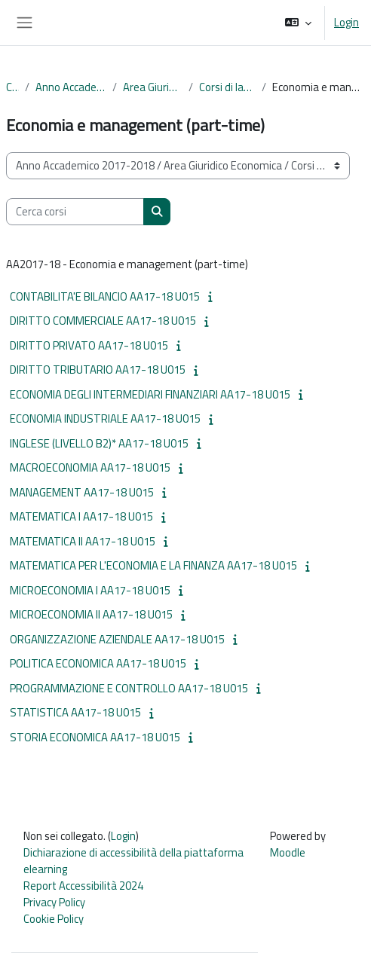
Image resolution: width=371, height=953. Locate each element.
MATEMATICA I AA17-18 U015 (81, 516)
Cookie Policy (53, 918)
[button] (298, 22)
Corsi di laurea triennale (227, 87)
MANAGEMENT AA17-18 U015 (82, 492)
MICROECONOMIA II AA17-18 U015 (91, 614)
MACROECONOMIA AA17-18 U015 (90, 467)
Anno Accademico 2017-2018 (70, 87)
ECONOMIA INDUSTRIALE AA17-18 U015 (105, 418)
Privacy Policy (54, 902)
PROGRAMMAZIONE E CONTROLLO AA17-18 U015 (129, 688)
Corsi (12, 87)
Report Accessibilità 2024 (83, 885)
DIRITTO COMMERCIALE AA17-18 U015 (103, 320)
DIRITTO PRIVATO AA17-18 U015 (89, 345)
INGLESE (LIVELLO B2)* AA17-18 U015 (99, 443)
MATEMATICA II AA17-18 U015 (82, 541)
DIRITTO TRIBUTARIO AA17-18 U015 (98, 369)
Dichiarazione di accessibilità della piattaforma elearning (133, 861)
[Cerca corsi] (75, 211)
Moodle (287, 852)
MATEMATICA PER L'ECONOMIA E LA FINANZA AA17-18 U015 (153, 565)
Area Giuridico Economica (152, 87)
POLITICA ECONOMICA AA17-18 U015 (98, 663)
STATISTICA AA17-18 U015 (75, 712)
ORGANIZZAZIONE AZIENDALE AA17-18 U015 (117, 639)
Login (346, 22)
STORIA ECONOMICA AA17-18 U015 (95, 737)
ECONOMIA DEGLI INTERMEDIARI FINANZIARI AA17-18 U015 (150, 394)
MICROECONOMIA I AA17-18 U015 (90, 590)
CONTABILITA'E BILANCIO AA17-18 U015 (105, 296)
